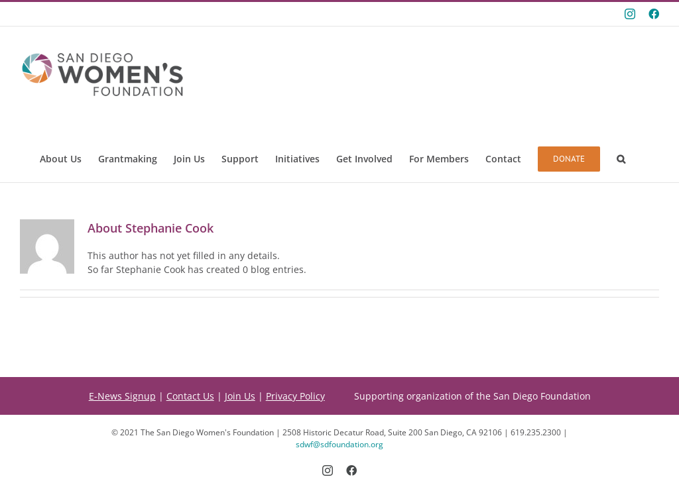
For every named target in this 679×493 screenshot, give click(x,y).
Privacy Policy (295, 396)
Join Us (240, 396)
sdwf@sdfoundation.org (339, 444)
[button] (621, 159)
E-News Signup (122, 396)
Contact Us (190, 396)
